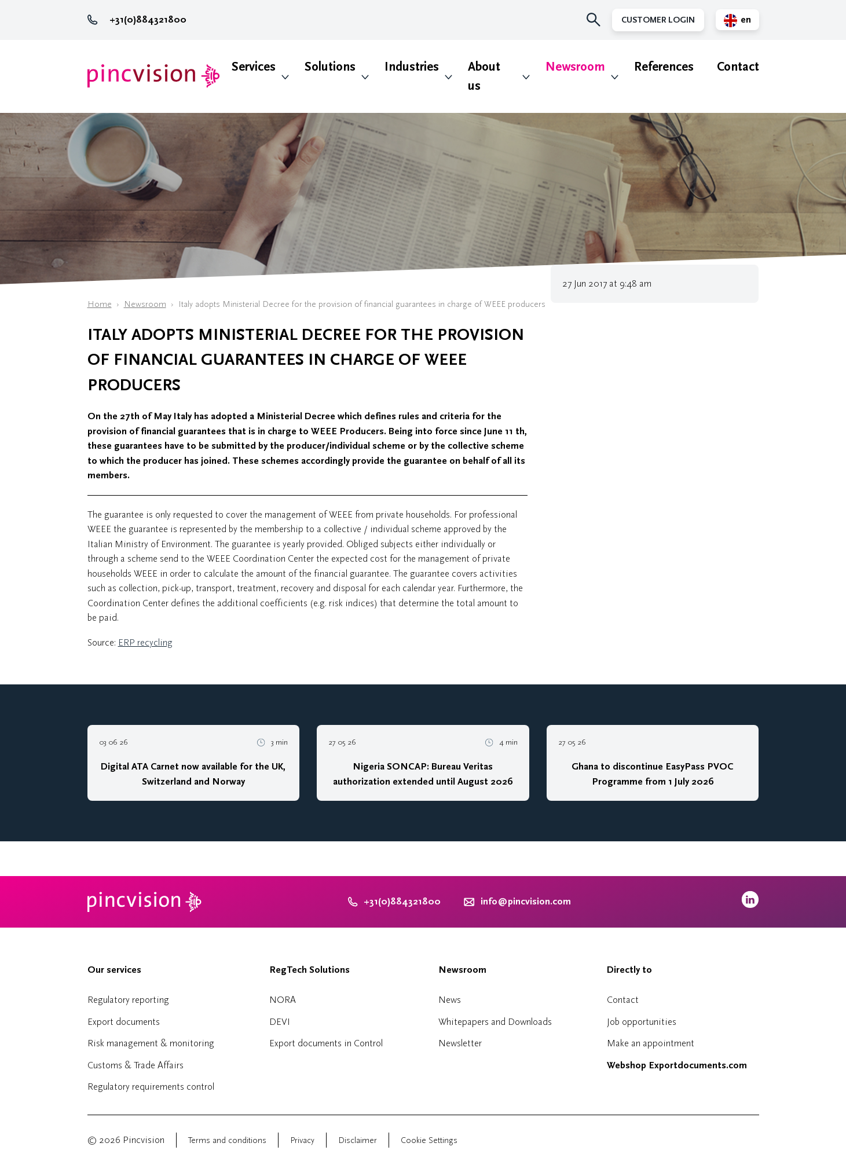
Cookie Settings (429, 1140)
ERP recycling (145, 642)
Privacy (302, 1140)
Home (99, 304)
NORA (282, 999)
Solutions (330, 67)
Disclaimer (357, 1140)
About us (484, 76)
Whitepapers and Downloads (495, 1021)
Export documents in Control (326, 1043)
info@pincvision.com (526, 901)
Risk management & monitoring (150, 1043)
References (664, 67)
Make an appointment (650, 1043)
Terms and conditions (227, 1140)
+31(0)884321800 (136, 19)
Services (254, 67)
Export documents (123, 1021)
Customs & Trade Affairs (135, 1065)
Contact (738, 67)
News (449, 999)
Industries (411, 67)
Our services (114, 970)
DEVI (279, 1021)
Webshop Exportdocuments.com (677, 1065)
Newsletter (460, 1043)
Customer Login (658, 20)
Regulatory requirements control (150, 1086)
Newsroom (575, 67)
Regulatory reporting (128, 999)
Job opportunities (641, 1021)
